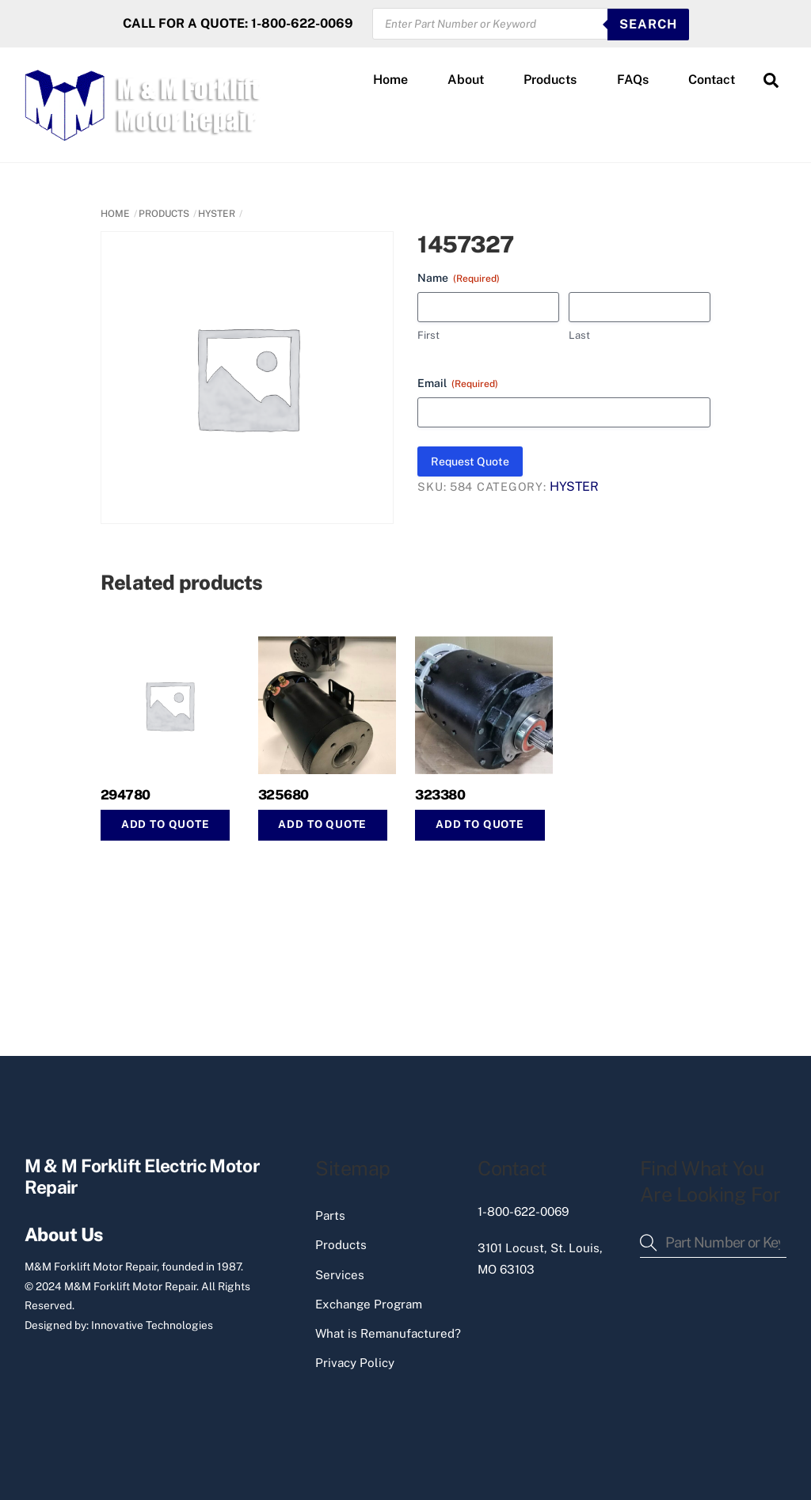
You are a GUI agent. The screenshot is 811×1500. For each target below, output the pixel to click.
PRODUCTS (164, 213)
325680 (283, 795)
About (465, 79)
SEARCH (648, 24)
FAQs (633, 79)
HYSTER (216, 213)
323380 (440, 795)
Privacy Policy (354, 1362)
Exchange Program (368, 1304)
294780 (125, 795)
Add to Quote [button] (165, 824)
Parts (330, 1215)
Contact (711, 79)
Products (550, 79)
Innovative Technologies (152, 1325)
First (428, 335)
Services (339, 1275)
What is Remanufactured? (388, 1333)
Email (457, 384)
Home (390, 79)
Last (579, 335)
